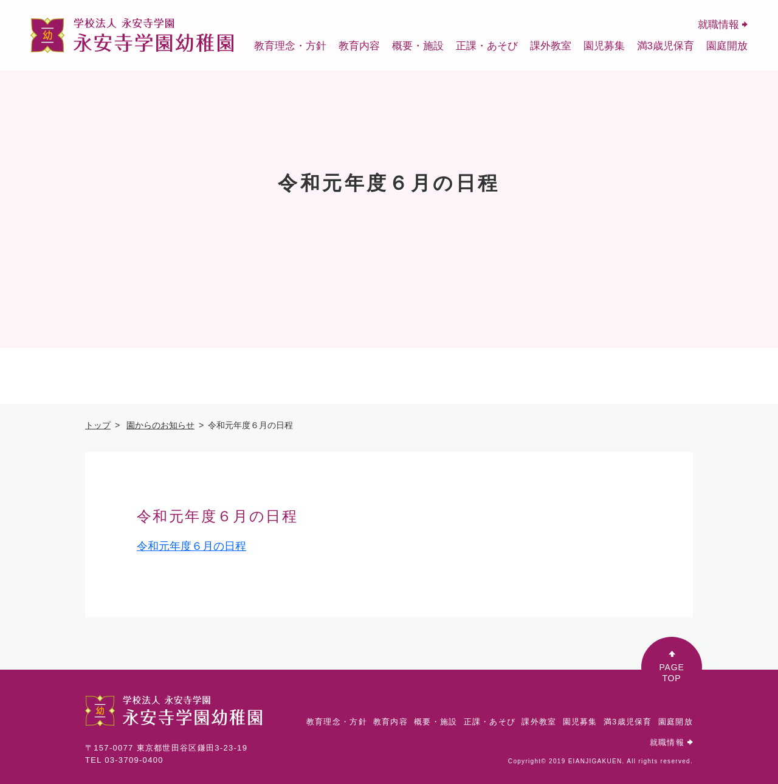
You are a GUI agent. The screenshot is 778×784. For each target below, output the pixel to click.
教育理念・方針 (290, 46)
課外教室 (550, 46)
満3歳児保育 (665, 46)
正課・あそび (487, 46)
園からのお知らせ (160, 425)
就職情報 (723, 24)
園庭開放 (727, 46)
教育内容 (359, 46)
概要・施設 (418, 46)
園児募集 (604, 46)
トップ (98, 425)
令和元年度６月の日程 (191, 546)
